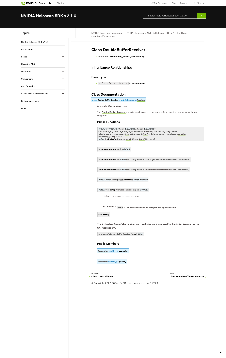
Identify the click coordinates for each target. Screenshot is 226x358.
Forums (182, 3)
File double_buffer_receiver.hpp (127, 56)
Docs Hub (45, 3)
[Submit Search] (201, 16)
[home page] (29, 3)
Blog (173, 3)
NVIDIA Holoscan (135, 32)
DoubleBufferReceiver (114, 112)
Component (108, 227)
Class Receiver (138, 83)
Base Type (98, 77)
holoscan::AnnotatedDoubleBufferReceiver (168, 224)
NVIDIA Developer (158, 3)
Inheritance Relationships (111, 67)
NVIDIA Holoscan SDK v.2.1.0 (162, 32)
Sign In (200, 3)
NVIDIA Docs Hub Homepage (107, 32)
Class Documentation (108, 94)
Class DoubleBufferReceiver (118, 49)
